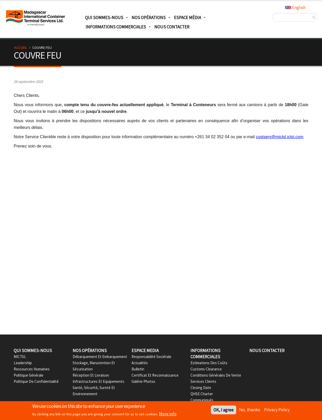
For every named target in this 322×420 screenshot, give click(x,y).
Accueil (20, 47)
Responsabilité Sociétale (151, 356)
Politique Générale (28, 375)
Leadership (23, 362)
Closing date (200, 387)
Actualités (140, 362)
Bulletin (138, 369)
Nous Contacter (171, 27)
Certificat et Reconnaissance (155, 375)
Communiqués (201, 400)
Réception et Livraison (91, 375)
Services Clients (203, 381)
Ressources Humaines (32, 369)
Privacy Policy (277, 410)
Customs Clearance (206, 369)
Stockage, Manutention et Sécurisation (94, 365)
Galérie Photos (143, 381)
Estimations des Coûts (208, 362)
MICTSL (20, 356)
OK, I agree (223, 410)
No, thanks (249, 410)
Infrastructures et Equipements (98, 381)
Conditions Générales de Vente (215, 375)
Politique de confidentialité (36, 381)
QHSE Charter (201, 393)
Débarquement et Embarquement (100, 356)
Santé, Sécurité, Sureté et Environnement (94, 390)
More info (168, 414)
